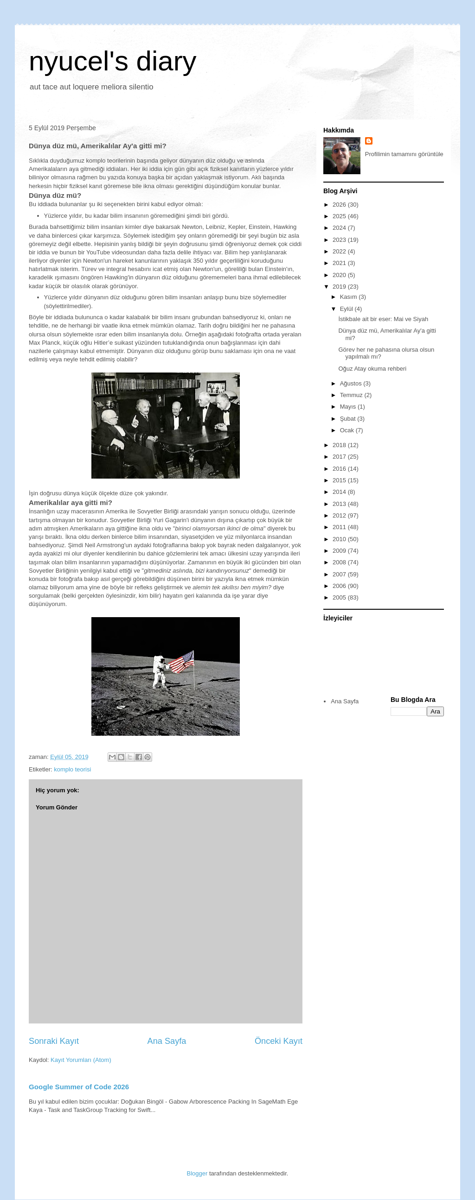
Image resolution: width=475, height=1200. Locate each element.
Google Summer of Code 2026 (79, 1087)
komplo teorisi (72, 769)
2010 (340, 539)
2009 (340, 550)
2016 (340, 468)
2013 (340, 503)
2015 (340, 480)
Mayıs (349, 406)
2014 (340, 491)
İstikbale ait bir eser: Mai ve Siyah (383, 319)
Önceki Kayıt (278, 1041)
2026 (340, 204)
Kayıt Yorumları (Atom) (81, 1059)
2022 (340, 251)
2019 (340, 286)
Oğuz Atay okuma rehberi (372, 368)
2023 (340, 239)
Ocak (348, 430)
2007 (340, 574)
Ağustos (352, 383)
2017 (340, 456)
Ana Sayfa (167, 1041)
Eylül (347, 308)
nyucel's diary (113, 60)
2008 (340, 562)
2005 (340, 597)
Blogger (197, 1173)
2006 (340, 585)
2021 (340, 262)
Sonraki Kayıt (54, 1041)
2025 (340, 216)
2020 (340, 275)
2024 (340, 227)
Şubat (349, 418)
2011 (340, 527)
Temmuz (352, 395)
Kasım (349, 296)
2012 (340, 515)
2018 (340, 445)
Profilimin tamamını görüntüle (404, 154)
